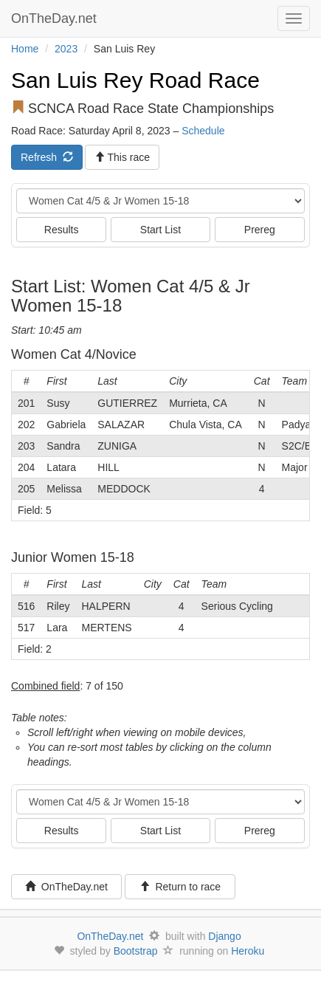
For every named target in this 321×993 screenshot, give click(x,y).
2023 (66, 49)
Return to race (180, 887)
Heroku (247, 951)
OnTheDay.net (55, 18)
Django (224, 936)
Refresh (47, 157)
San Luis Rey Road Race (135, 80)
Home (24, 49)
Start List (160, 230)
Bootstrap (136, 951)
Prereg (259, 230)
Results (61, 230)
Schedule (203, 131)
